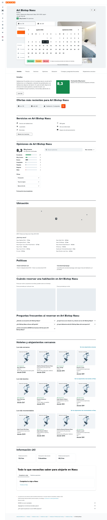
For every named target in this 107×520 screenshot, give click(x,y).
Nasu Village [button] (60, 367)
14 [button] (43, 45)
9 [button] (63, 42)
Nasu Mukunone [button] (21, 367)
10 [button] (28, 45)
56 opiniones (30, 18)
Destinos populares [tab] (35, 475)
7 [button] (43, 42)
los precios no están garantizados (51, 498)
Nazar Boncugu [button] (21, 399)
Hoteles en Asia (35, 516)
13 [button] (39, 45)
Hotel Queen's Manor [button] (62, 399)
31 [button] (28, 57)
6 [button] (39, 42)
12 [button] (36, 45)
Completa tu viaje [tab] (23, 475)
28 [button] (43, 53)
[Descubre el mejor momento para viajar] (3, 24)
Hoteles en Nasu (24, 484)
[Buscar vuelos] (3, 7)
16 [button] (51, 45)
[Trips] (3, 32)
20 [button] (39, 49)
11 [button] (32, 45)
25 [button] (32, 53)
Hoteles (28, 516)
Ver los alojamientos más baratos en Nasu (85, 378)
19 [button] (36, 49)
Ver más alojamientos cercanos (88, 347)
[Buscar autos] (3, 13)
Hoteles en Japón (44, 516)
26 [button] (36, 53)
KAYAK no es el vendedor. (57, 503)
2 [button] (63, 38)
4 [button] (32, 42)
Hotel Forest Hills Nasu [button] (23, 429)
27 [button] (39, 53)
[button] (2, 2)
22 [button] (47, 49)
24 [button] (28, 53)
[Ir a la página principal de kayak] (10, 2)
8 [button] (47, 42)
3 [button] (28, 42)
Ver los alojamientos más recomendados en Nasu (83, 410)
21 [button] (43, 49)
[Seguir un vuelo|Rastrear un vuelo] (3, 21)
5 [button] (74, 38)
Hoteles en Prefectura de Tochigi (57, 516)
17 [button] (28, 49)
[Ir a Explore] (3, 18)
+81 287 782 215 (20, 16)
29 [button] (47, 53)
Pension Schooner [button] (41, 399)
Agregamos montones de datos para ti (57, 506)
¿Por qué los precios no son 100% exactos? (57, 509)
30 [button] (51, 53)
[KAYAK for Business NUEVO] (3, 28)
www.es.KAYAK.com (20, 516)
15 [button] (47, 45)
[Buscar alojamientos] (3, 10)
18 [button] (32, 49)
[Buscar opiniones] (64, 150)
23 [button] (51, 49)
